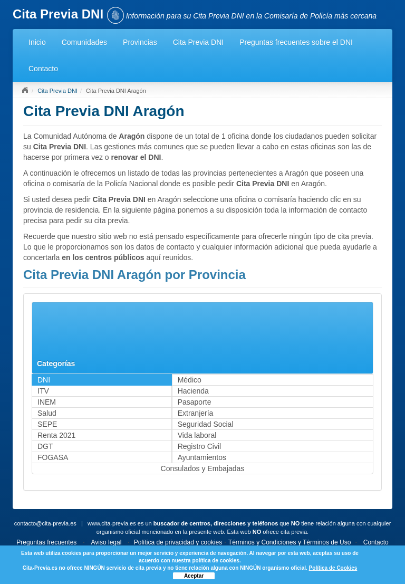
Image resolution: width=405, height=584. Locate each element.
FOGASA (52, 457)
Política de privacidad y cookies (178, 542)
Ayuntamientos (202, 457)
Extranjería (196, 413)
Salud (46, 413)
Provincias (140, 42)
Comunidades (84, 42)
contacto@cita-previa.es (45, 523)
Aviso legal (106, 542)
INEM (46, 402)
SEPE (47, 424)
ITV (43, 391)
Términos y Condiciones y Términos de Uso (289, 542)
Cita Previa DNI (198, 42)
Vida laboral (197, 435)
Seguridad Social (206, 424)
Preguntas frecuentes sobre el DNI (296, 42)
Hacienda (193, 391)
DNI (43, 380)
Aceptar (194, 576)
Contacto (43, 68)
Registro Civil (199, 446)
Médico (189, 380)
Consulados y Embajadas (203, 468)
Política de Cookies (333, 568)
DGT (45, 446)
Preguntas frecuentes (46, 542)
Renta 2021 (56, 435)
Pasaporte (194, 402)
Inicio (37, 42)
